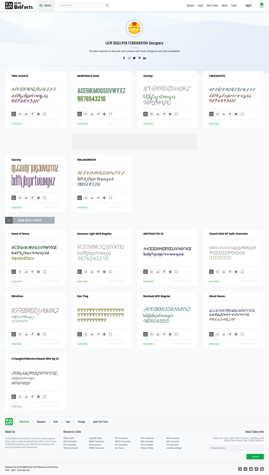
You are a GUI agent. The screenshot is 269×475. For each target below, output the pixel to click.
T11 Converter (172, 445)
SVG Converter (172, 438)
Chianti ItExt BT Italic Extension (228, 233)
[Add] (13, 114)
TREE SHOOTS (19, 76)
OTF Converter (147, 438)
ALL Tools (119, 448)
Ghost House (217, 296)
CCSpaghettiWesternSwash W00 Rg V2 (35, 358)
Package (81, 422)
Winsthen (17, 296)
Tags (68, 422)
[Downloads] (26, 114)
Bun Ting (82, 296)
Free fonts (20, 5)
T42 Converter (147, 445)
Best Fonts (212, 5)
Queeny (16, 159)
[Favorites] (20, 114)
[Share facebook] (124, 58)
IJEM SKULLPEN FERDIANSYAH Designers (134, 43)
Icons (200, 5)
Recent (190, 5)
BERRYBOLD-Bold (88, 76)
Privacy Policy (147, 448)
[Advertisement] (134, 141)
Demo (225, 5)
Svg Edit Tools (95, 438)
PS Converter (95, 445)
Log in (248, 5)
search (107, 5)
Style (55, 422)
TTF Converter (121, 438)
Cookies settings (174, 448)
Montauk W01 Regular (156, 296)
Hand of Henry (20, 233)
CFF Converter (121, 445)
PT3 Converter (69, 445)
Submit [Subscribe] (255, 456)
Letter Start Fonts (100, 422)
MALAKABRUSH (86, 159)
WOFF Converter (96, 441)
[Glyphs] (32, 114)
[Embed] (38, 114)
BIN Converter (172, 441)
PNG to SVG (68, 438)
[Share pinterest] (139, 58)
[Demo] (44, 114)
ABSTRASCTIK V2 (153, 233)
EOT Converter (70, 441)
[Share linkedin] (144, 58)
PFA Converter (147, 441)
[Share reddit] (129, 58)
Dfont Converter (70, 448)
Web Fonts (24, 422)
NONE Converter (96, 448)
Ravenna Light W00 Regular (94, 233)
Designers (41, 422)
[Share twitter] (134, 58)
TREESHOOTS (217, 76)
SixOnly (148, 76)
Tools (234, 5)
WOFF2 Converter (123, 441)
